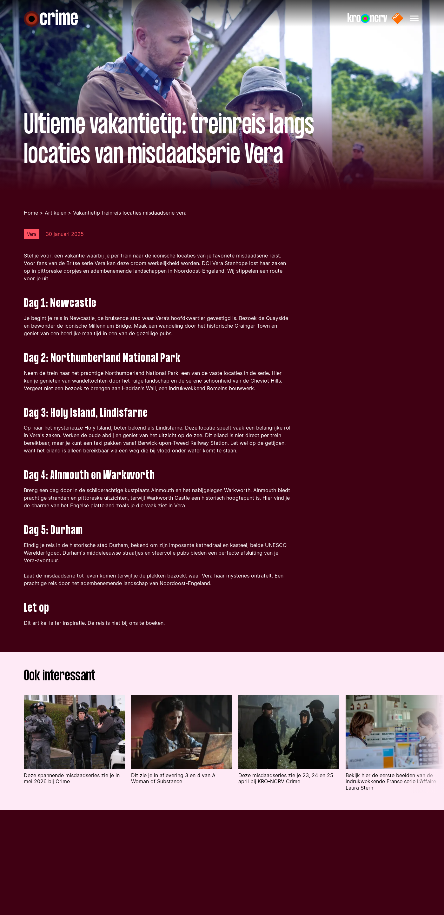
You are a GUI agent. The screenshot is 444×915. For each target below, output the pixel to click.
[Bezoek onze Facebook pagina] (300, 869)
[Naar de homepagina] (51, 18)
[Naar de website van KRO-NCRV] (367, 18)
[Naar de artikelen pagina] (37, 895)
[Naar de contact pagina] (170, 868)
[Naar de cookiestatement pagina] (183, 909)
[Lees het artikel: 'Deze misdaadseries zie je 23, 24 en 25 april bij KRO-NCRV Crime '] (288, 750)
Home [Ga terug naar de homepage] (31, 223)
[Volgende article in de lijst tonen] (427, 754)
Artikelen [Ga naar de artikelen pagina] (55, 223)
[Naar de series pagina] (33, 868)
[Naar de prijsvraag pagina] (38, 909)
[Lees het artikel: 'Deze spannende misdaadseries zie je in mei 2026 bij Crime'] (74, 750)
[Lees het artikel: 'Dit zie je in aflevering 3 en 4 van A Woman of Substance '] (181, 750)
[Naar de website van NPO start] (397, 18)
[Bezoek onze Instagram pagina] (314, 869)
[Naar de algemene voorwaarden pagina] (193, 881)
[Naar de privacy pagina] (170, 895)
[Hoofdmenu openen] (414, 18)
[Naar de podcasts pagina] (37, 881)
